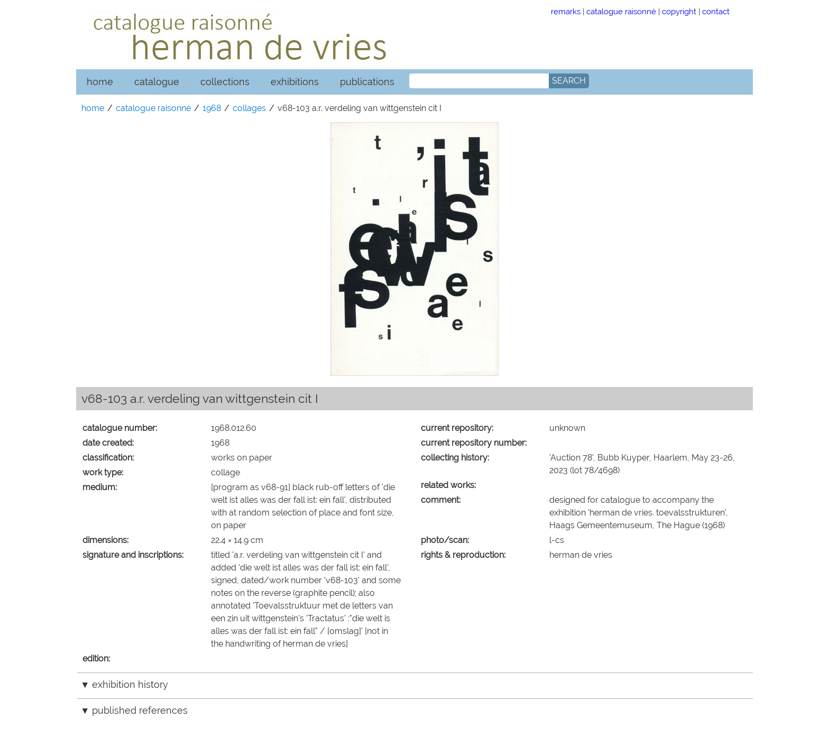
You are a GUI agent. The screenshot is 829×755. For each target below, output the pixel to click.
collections (225, 81)
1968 (211, 108)
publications (367, 81)
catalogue (156, 81)
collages (249, 108)
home (100, 81)
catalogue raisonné (621, 11)
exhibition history (130, 684)
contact (716, 11)
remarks (566, 11)
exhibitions (295, 81)
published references (140, 710)
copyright (679, 11)
